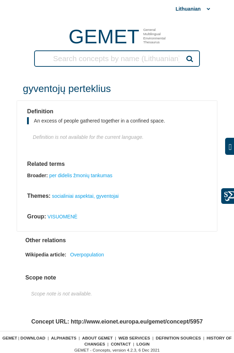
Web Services (134, 338)
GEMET (104, 36)
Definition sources (178, 338)
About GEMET (97, 338)
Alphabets (63, 338)
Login (143, 344)
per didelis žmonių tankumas (80, 175)
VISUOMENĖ (63, 216)
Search (189, 58)
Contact (121, 344)
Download (33, 338)
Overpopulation (87, 254)
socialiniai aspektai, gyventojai (85, 196)
